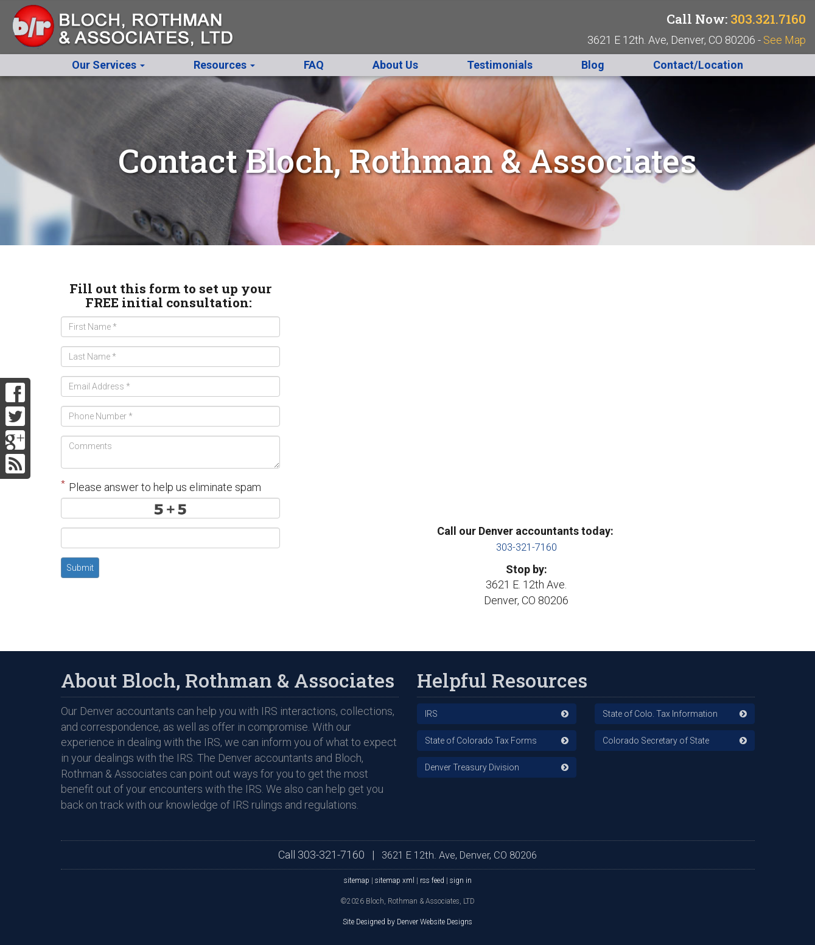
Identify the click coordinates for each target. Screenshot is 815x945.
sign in (461, 879)
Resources (224, 64)
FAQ (314, 64)
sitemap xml (394, 879)
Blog (592, 64)
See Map (784, 39)
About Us (395, 64)
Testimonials (500, 64)
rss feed (432, 879)
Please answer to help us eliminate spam (161, 485)
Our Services (108, 64)
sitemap (356, 879)
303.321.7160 (768, 18)
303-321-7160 (526, 546)
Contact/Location (698, 64)
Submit (80, 568)
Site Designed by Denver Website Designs (407, 921)
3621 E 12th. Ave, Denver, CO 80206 (460, 854)
